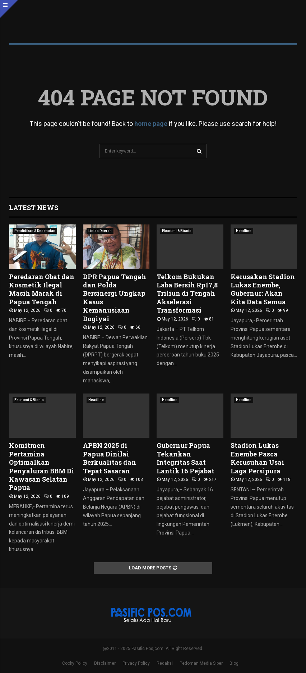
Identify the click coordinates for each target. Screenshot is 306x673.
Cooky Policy (74, 663)
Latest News (33, 207)
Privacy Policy (136, 663)
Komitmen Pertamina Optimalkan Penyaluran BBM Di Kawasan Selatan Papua (41, 466)
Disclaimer (105, 663)
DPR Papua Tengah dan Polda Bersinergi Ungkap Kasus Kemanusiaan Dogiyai (114, 297)
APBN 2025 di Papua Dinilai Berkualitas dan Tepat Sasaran (109, 458)
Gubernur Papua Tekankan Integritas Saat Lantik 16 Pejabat (185, 458)
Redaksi (165, 663)
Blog (234, 663)
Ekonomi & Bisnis (176, 231)
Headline (243, 231)
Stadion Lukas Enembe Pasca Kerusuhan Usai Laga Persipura (257, 458)
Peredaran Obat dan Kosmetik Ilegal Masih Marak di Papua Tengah (41, 289)
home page (150, 123)
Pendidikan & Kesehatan (34, 231)
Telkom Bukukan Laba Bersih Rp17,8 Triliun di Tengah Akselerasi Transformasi (187, 293)
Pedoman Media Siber (201, 663)
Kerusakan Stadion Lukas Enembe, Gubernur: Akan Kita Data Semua (263, 289)
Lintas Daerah (100, 231)
